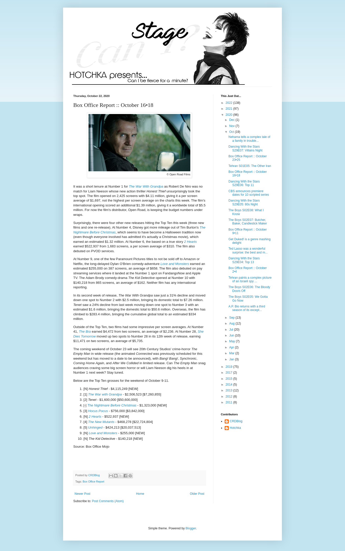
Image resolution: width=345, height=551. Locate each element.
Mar (232, 353)
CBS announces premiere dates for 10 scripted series (248, 192)
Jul (231, 329)
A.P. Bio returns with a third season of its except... (246, 308)
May (232, 341)
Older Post (197, 494)
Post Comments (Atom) (108, 501)
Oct (232, 132)
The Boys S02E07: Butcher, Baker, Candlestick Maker (247, 221)
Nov (232, 126)
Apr (232, 347)
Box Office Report (93, 481)
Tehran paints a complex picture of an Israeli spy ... (249, 279)
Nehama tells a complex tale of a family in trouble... (249, 138)
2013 (229, 390)
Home (140, 494)
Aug (232, 323)
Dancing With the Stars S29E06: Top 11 (244, 183)
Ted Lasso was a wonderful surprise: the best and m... (248, 250)
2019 (229, 367)
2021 (229, 108)
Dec (232, 120)
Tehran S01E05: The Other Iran (249, 166)
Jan (232, 359)
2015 (229, 378)
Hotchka (235, 428)
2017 (229, 372)
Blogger (190, 528)
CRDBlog (236, 421)
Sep (232, 317)
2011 (229, 402)
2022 (229, 103)
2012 (229, 396)
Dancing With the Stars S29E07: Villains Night (245, 148)
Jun (232, 335)
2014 (229, 384)
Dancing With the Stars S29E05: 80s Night (244, 202)
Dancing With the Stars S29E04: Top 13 (244, 260)
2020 (229, 115)
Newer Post (82, 494)
